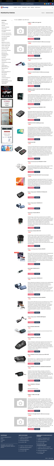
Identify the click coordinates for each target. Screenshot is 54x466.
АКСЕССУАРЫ (4, 28)
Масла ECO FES (4, 52)
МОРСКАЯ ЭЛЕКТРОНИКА (6, 59)
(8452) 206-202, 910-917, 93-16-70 (7, 3)
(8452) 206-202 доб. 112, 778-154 (43, 445)
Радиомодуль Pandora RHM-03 (34, 215)
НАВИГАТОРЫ (4, 60)
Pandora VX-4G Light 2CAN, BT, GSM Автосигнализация (38, 419)
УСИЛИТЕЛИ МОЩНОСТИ (6, 77)
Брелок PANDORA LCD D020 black (34, 342)
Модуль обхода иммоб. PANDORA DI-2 (35, 282)
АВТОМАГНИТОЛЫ (5, 23)
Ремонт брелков (4, 74)
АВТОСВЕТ (3, 25)
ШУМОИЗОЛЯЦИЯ (5, 79)
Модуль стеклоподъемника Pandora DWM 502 (36, 301)
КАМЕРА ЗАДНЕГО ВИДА (6, 45)
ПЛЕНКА (3, 64)
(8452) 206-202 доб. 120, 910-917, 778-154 (45, 454)
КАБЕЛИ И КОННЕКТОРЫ (6, 44)
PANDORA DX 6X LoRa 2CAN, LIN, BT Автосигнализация (38, 177)
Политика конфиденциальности (6, 443)
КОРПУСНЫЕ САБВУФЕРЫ (6, 50)
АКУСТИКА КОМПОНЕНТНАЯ (6, 34)
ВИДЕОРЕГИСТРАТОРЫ (6, 42)
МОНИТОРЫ (4, 57)
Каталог (19, 7)
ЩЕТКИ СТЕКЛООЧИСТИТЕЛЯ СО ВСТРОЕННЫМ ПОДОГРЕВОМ (7, 82)
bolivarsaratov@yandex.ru (24, 446)
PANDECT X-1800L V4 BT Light (33, 400)
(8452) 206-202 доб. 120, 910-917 (25, 453)
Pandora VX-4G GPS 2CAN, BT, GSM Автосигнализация (38, 73)
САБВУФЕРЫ (4, 76)
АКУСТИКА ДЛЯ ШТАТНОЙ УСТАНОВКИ (6, 31)
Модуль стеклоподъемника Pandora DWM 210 (36, 252)
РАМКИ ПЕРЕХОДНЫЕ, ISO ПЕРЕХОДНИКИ (6, 72)
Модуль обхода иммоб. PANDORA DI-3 (35, 205)
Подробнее (38, 38)
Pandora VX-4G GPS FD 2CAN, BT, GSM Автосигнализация (39, 42)
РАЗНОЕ (3, 70)
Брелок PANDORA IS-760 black (34, 389)
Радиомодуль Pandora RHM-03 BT (34, 234)
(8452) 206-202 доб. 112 (24, 444)
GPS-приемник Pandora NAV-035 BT (35, 59)
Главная (15, 7)
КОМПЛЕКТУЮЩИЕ (5, 48)
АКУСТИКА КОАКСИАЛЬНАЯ (6, 33)
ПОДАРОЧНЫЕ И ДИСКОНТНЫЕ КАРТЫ (5, 66)
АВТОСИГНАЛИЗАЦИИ (5, 27)
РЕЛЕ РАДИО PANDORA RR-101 (33, 272)
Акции (28, 7)
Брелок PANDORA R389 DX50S (33, 331)
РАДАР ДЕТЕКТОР (5, 68)
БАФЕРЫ (3, 40)
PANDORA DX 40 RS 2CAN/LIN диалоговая (36, 124)
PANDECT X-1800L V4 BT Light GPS (34, 22)
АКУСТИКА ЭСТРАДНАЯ (6, 36)
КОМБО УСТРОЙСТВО (5, 47)
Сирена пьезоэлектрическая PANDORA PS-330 (36, 108)
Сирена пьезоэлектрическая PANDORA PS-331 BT (37, 164)
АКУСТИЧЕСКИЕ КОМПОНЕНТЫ (4, 38)
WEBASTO (3, 22)
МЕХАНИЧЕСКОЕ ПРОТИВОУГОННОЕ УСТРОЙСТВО (5, 55)
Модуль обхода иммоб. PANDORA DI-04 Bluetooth (37, 194)
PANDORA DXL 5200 (31, 144)
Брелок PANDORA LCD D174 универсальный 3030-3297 (38, 359)
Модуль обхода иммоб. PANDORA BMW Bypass (37, 321)
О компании (24, 7)
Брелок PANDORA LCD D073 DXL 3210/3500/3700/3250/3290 (39, 371)
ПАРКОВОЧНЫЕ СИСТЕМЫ (6, 62)
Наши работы (37, 7)
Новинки (32, 7)
